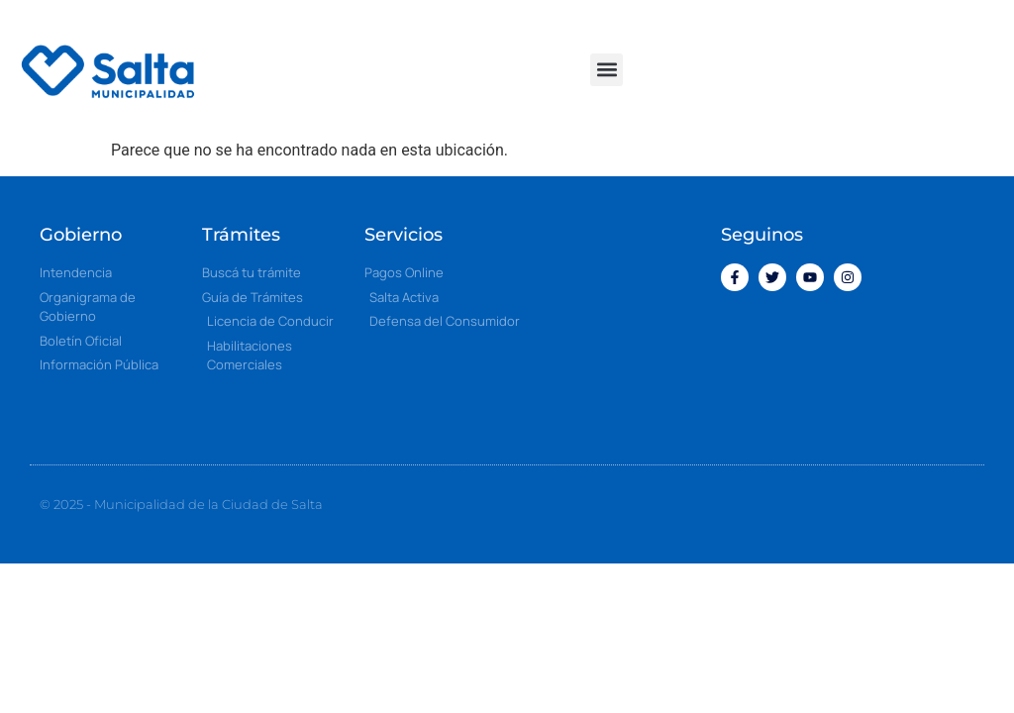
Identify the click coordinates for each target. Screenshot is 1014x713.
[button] (606, 69)
